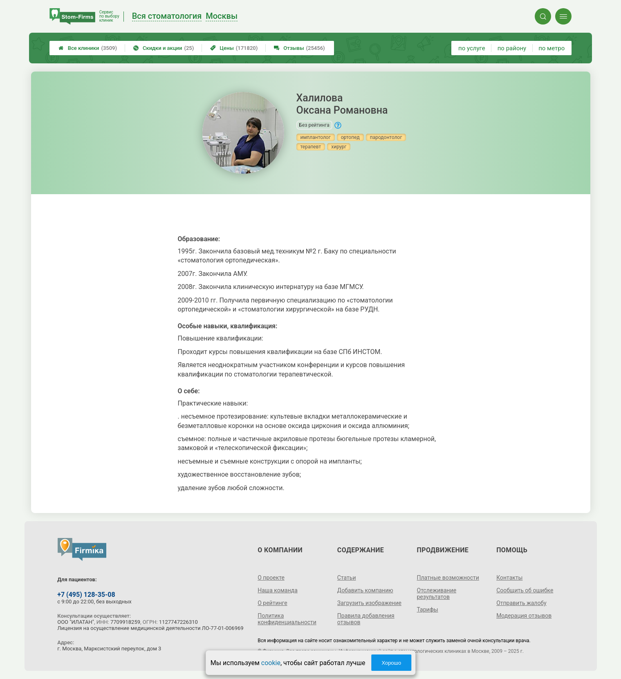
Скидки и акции (163, 48)
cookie (270, 663)
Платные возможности (448, 577)
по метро (551, 48)
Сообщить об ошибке (524, 590)
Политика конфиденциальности (287, 618)
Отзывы (299, 48)
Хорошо (391, 663)
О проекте (271, 577)
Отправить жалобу (521, 603)
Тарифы (427, 609)
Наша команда (278, 590)
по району (512, 48)
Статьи (346, 577)
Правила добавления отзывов (366, 618)
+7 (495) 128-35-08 (86, 594)
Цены (234, 48)
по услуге (471, 48)
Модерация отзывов (524, 615)
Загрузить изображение (369, 603)
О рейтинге (272, 603)
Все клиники (87, 48)
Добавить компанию (365, 590)
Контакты (509, 577)
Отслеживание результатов (437, 593)
